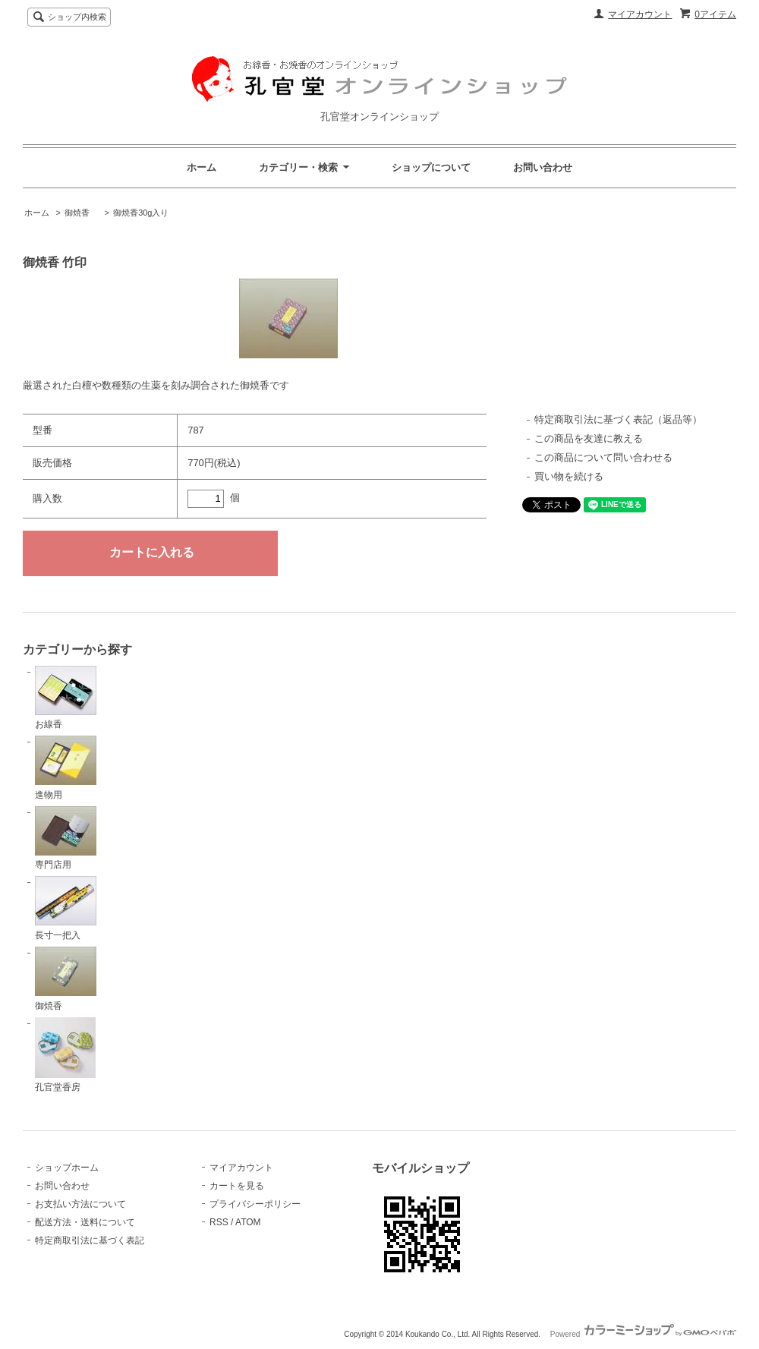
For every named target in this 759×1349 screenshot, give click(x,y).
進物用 (65, 768)
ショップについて (431, 167)
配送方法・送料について (85, 1222)
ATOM (248, 1222)
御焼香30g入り (140, 212)
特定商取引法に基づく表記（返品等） (618, 419)
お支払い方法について (80, 1204)
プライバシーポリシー (255, 1204)
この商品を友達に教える (588, 438)
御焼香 (81, 212)
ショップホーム (67, 1167)
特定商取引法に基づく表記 (89, 1240)
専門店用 (65, 838)
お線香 (65, 698)
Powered (643, 1334)
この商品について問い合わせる (603, 457)
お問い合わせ (542, 167)
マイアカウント (640, 14)
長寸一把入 (65, 908)
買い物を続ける (568, 476)
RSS (218, 1222)
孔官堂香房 (65, 1055)
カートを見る (236, 1185)
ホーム (201, 167)
